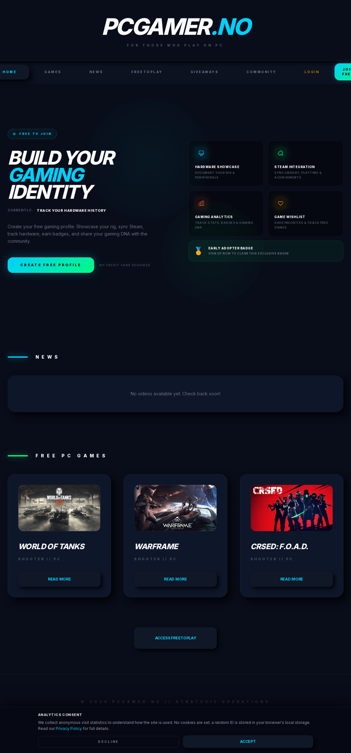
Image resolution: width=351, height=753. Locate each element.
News (96, 72)
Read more (59, 579)
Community (261, 72)
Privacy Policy (69, 728)
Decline (108, 742)
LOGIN (312, 72)
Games (53, 72)
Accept (248, 741)
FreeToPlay (147, 72)
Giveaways (205, 72)
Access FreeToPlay (175, 638)
